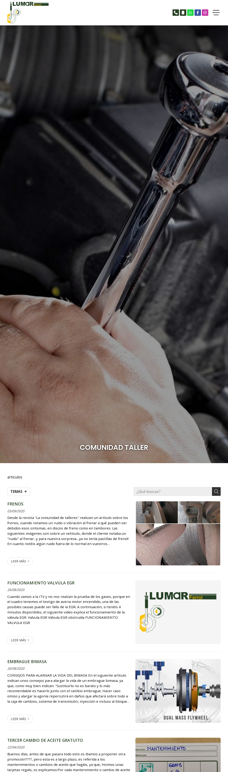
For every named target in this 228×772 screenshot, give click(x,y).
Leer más (18, 561)
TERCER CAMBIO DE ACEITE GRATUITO (45, 740)
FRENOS (15, 503)
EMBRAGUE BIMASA (27, 661)
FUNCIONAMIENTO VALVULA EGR (40, 582)
